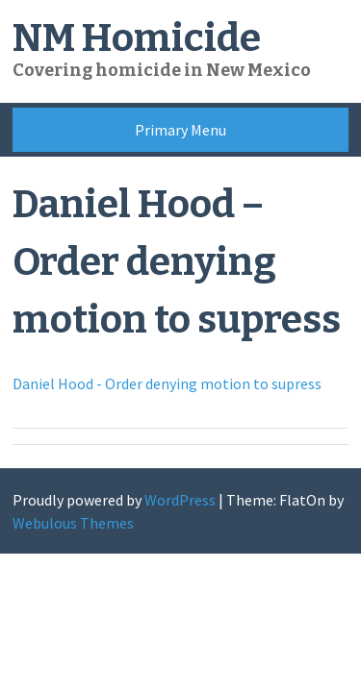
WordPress (180, 499)
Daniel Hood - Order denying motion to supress (167, 383)
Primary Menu (180, 129)
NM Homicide (137, 38)
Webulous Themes (73, 522)
